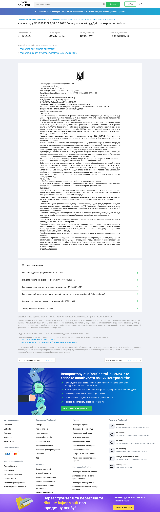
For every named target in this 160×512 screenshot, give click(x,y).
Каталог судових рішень (36, 19)
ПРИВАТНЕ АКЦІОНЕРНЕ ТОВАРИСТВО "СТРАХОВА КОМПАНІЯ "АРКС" (48, 53)
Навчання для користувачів (48, 450)
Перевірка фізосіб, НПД (82, 429)
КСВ (37, 458)
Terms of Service (10, 466)
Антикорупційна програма (15, 487)
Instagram (8, 437)
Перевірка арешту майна (83, 483)
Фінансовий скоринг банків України (84, 459)
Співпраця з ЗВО (43, 441)
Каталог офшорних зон (45, 481)
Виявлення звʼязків (80, 450)
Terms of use (9, 470)
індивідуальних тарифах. (114, 12)
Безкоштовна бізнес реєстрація (76, 408)
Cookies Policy (10, 478)
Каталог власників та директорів (45, 487)
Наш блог (40, 454)
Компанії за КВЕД (43, 473)
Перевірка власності (81, 437)
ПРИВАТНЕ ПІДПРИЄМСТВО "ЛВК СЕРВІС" (37, 49)
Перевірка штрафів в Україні (84, 472)
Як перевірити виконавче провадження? (83, 477)
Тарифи (39, 425)
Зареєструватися (123, 507)
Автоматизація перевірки (83, 445)
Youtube (7, 433)
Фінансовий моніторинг (82, 433)
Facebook (8, 425)
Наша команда (42, 433)
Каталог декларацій (44, 492)
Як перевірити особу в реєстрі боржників (85, 488)
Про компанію (42, 429)
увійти (130, 4)
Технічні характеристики (14, 483)
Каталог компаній (43, 469)
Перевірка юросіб (80, 425)
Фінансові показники (81, 441)
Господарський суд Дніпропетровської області (95, 19)
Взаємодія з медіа (44, 437)
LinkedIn (7, 429)
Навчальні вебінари (44, 445)
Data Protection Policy (13, 474)
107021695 (131, 360)
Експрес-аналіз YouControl (83, 454)
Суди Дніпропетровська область (61, 19)
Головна (21, 19)
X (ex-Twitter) (9, 441)
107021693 (49, 360)
